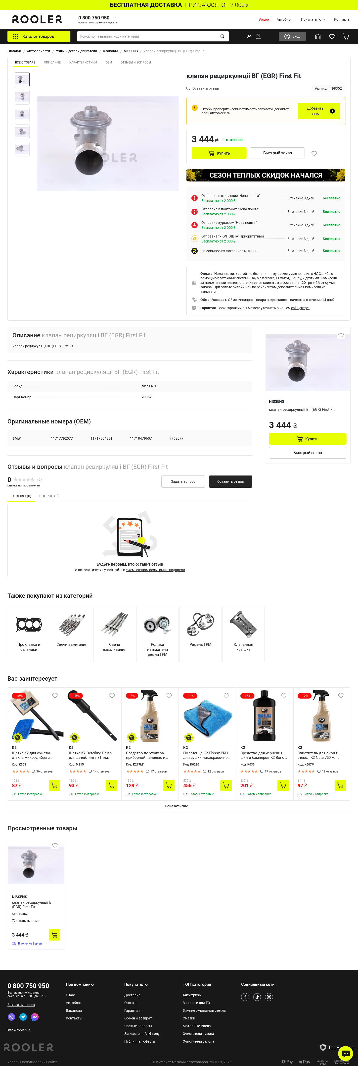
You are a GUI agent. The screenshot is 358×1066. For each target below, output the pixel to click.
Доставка (132, 995)
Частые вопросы (138, 1026)
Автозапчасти (38, 51)
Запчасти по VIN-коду (142, 1034)
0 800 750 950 (28, 986)
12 (216, 771)
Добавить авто (315, 111)
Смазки (189, 1018)
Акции (264, 19)
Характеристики (83, 62)
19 (330, 771)
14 (101, 771)
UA (248, 36)
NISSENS (131, 51)
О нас (70, 995)
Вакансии (74, 1010)
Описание (52, 62)
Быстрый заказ (277, 153)
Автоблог (284, 19)
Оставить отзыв (230, 481)
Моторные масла (197, 1026)
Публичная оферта (139, 1041)
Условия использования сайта (32, 1062)
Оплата (130, 1003)
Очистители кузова (198, 1034)
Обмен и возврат (138, 1018)
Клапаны (110, 51)
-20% (190, 696)
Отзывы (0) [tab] (21, 496)
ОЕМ (109, 62)
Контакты (342, 19)
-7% (132, 696)
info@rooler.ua (18, 1030)
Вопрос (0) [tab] (49, 496)
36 (44, 771)
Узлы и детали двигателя (76, 51)
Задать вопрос (183, 481)
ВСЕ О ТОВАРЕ (25, 62)
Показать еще (176, 806)
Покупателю (313, 19)
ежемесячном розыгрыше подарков (155, 570)
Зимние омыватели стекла (204, 1010)
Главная (14, 51)
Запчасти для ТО (196, 1003)
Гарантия (132, 1010)
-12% (304, 696)
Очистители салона (198, 1041)
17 (158, 771)
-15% (19, 696)
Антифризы (192, 995)
